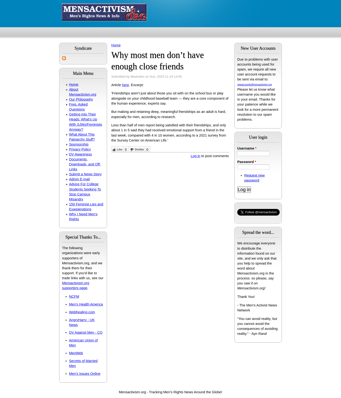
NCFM (74, 296)
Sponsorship (79, 144)
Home (73, 84)
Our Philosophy (81, 99)
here (125, 85)
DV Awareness (80, 154)
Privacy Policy (80, 149)
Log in (195, 156)
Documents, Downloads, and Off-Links (85, 164)
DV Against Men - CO (86, 332)
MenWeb (76, 353)
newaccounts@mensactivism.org (254, 84)
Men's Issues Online (84, 374)
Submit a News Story (85, 174)
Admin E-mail (79, 179)
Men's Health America (86, 304)
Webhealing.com (82, 312)
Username (246, 148)
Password (246, 162)
